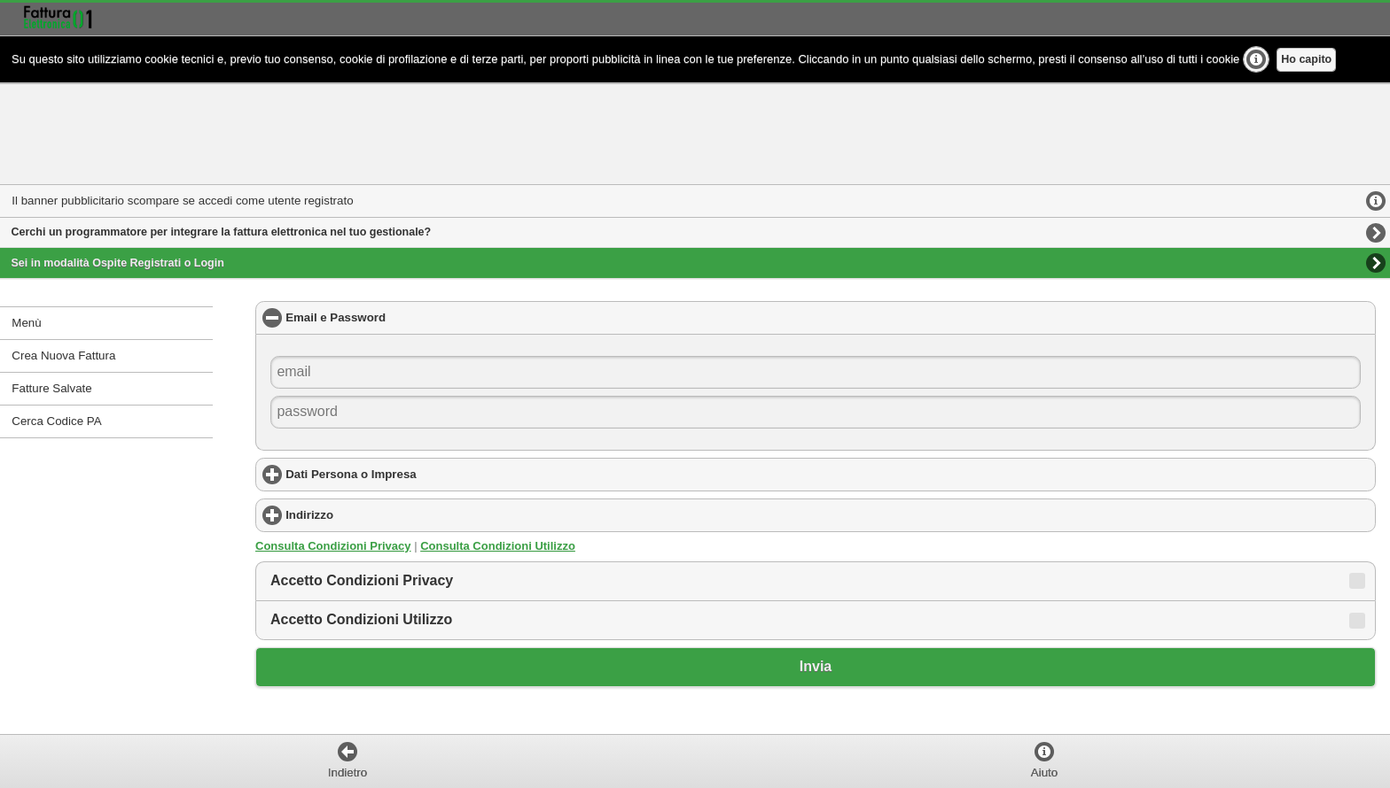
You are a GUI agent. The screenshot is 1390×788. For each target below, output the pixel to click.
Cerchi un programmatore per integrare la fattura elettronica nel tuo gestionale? (222, 232)
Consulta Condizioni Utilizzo (497, 545)
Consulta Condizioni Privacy (333, 545)
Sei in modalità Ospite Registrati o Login (118, 263)
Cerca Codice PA (56, 421)
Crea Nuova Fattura (63, 355)
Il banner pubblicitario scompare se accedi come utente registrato (182, 200)
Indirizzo (378, 514)
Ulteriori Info (1256, 59)
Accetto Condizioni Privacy (361, 580)
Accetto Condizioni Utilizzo (361, 619)
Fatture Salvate (51, 388)
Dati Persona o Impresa (419, 474)
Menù (26, 322)
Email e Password (406, 317)
